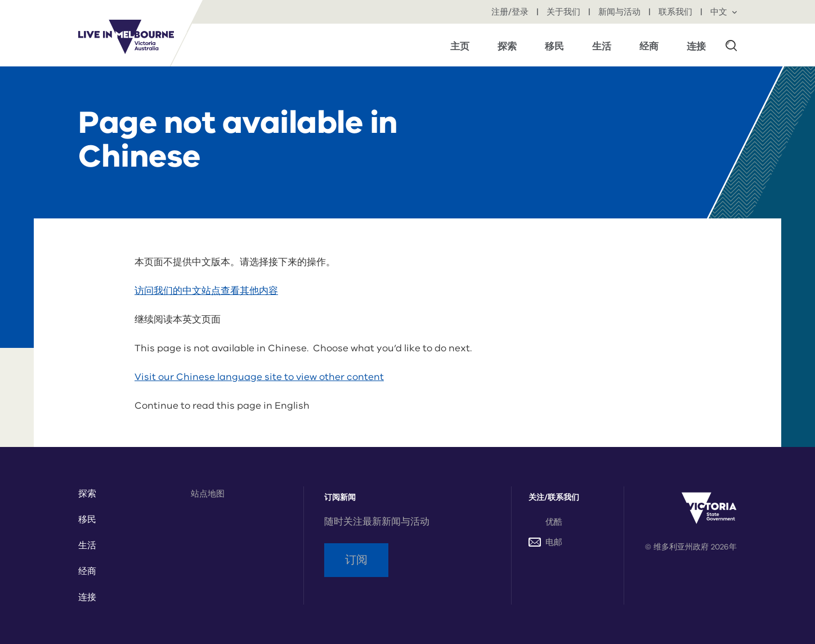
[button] (731, 45)
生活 (87, 545)
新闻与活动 (620, 11)
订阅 (356, 559)
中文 (723, 11)
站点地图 (208, 493)
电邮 (545, 542)
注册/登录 (511, 11)
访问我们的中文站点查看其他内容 (206, 290)
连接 (87, 597)
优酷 (553, 521)
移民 (87, 519)
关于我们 (565, 11)
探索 (87, 494)
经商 (87, 571)
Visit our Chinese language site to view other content (259, 376)
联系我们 (677, 11)
